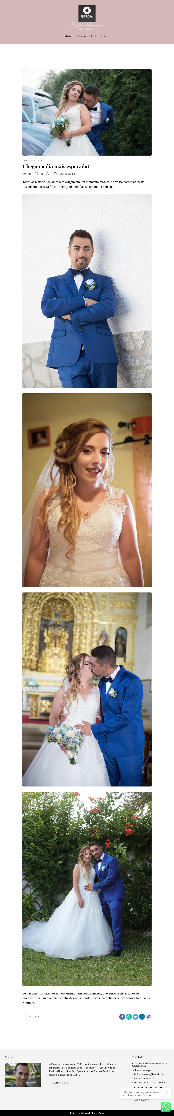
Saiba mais (61, 1083)
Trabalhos (81, 36)
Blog (93, 36)
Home (68, 36)
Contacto (142, 1100)
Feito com (87, 1113)
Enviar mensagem (143, 1070)
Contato (105, 36)
